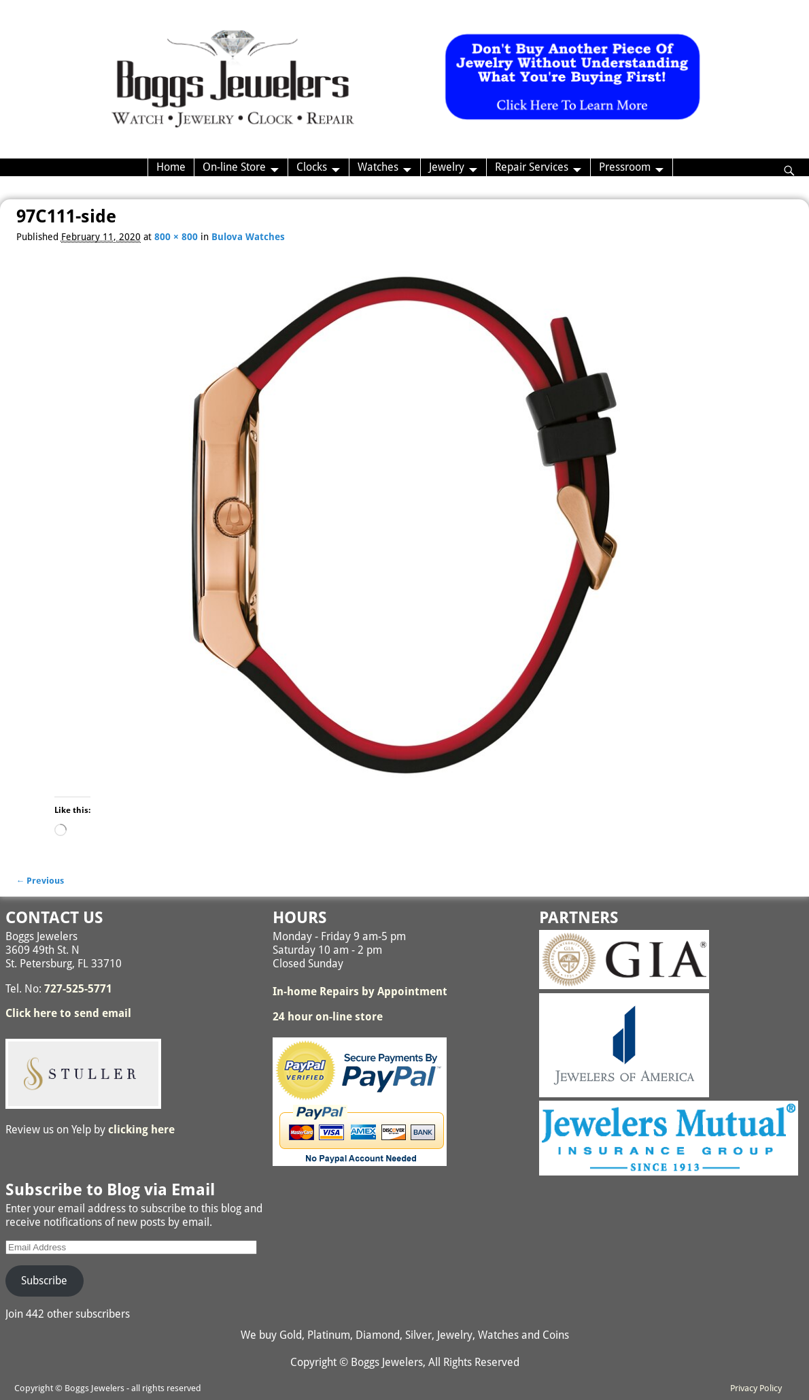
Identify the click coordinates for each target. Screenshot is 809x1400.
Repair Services (531, 167)
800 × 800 (176, 236)
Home (171, 167)
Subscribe (44, 1280)
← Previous (40, 881)
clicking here (141, 1129)
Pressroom (625, 167)
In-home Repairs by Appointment (360, 991)
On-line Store (234, 167)
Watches (378, 167)
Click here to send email (68, 1013)
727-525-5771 (78, 988)
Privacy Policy (756, 1388)
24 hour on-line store (328, 1016)
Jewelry (446, 167)
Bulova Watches (248, 236)
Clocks (311, 167)
